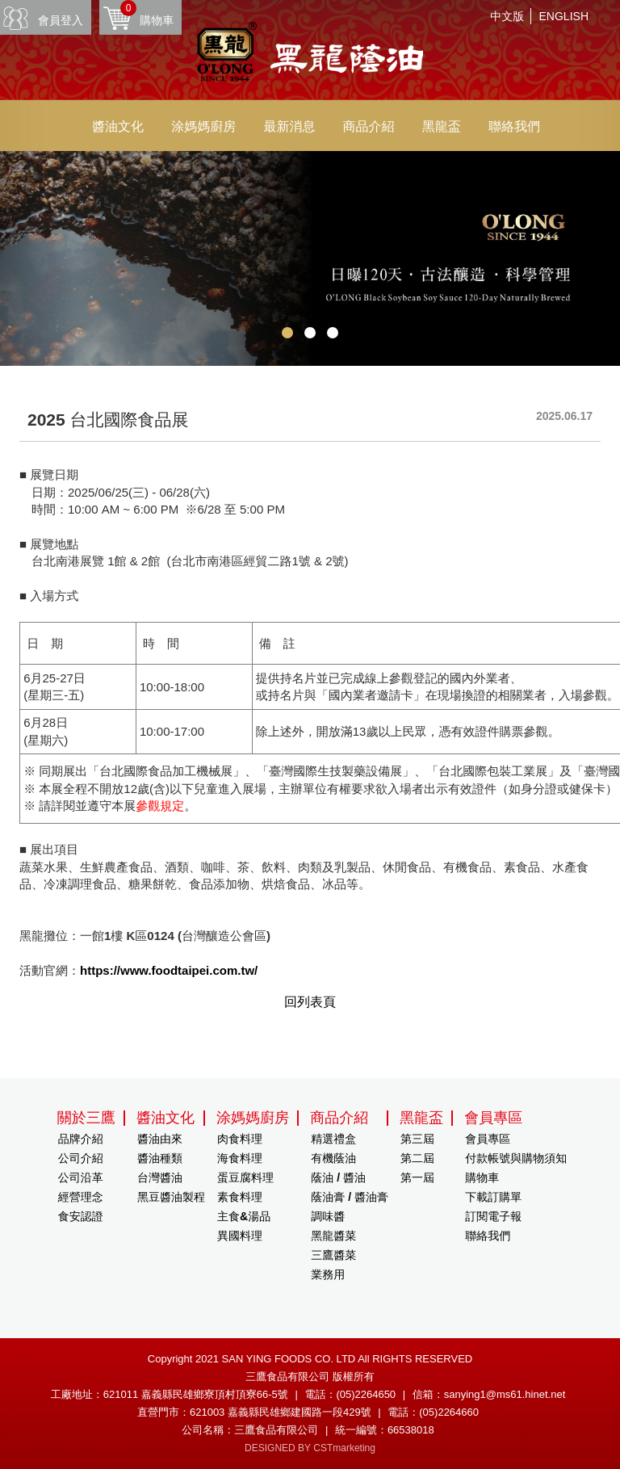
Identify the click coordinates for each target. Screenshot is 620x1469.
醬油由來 (159, 1138)
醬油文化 (118, 126)
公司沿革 (80, 1177)
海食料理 (239, 1158)
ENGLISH (564, 16)
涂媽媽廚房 (203, 126)
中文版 (507, 16)
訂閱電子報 (493, 1216)
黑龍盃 (441, 126)
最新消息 (289, 126)
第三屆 (417, 1138)
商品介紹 (369, 126)
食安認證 (80, 1216)
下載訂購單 (493, 1196)
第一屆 (417, 1177)
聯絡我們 (514, 126)
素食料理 (239, 1196)
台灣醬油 (159, 1177)
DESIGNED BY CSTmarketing (310, 1448)
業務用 (328, 1274)
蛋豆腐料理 (245, 1177)
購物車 (147, 13)
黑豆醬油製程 (171, 1196)
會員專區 (487, 1138)
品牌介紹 (80, 1138)
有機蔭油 (333, 1158)
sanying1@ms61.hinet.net (505, 1394)
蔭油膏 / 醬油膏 (349, 1196)
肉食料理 (239, 1138)
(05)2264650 (366, 1394)
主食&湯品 (243, 1216)
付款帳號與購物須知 (516, 1158)
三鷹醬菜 (333, 1255)
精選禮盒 (333, 1138)
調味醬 (328, 1216)
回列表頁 (310, 1002)
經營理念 (80, 1196)
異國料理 (239, 1235)
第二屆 (417, 1158)
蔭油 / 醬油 (338, 1177)
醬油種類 (159, 1158)
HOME (310, 54)
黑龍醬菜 (333, 1235)
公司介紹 (80, 1158)
